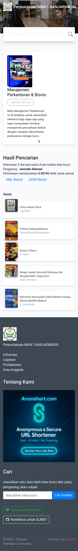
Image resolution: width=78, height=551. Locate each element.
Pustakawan (12, 365)
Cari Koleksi (63, 495)
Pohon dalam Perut (30, 207)
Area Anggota (13, 370)
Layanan (9, 360)
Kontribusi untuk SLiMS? (26, 520)
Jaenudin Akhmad (20, 102)
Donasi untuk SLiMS (23, 510)
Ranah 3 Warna (28, 250)
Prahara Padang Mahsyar (34, 228)
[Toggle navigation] (9, 16)
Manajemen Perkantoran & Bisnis (26, 92)
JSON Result (37, 180)
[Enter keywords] (27, 495)
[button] (39, 141)
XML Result (14, 180)
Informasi (10, 355)
